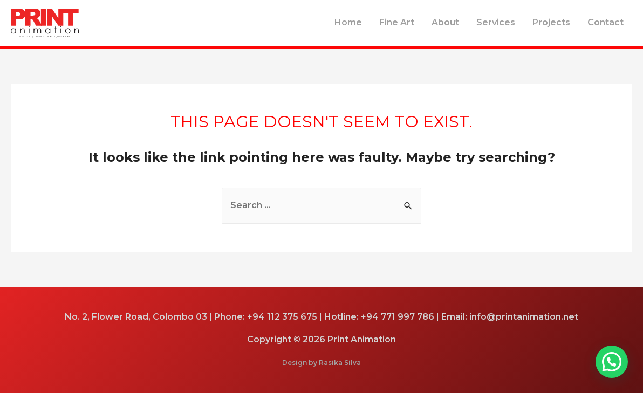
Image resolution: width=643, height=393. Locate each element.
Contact (605, 22)
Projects (551, 22)
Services (495, 22)
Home (348, 22)
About (445, 22)
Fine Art (396, 22)
